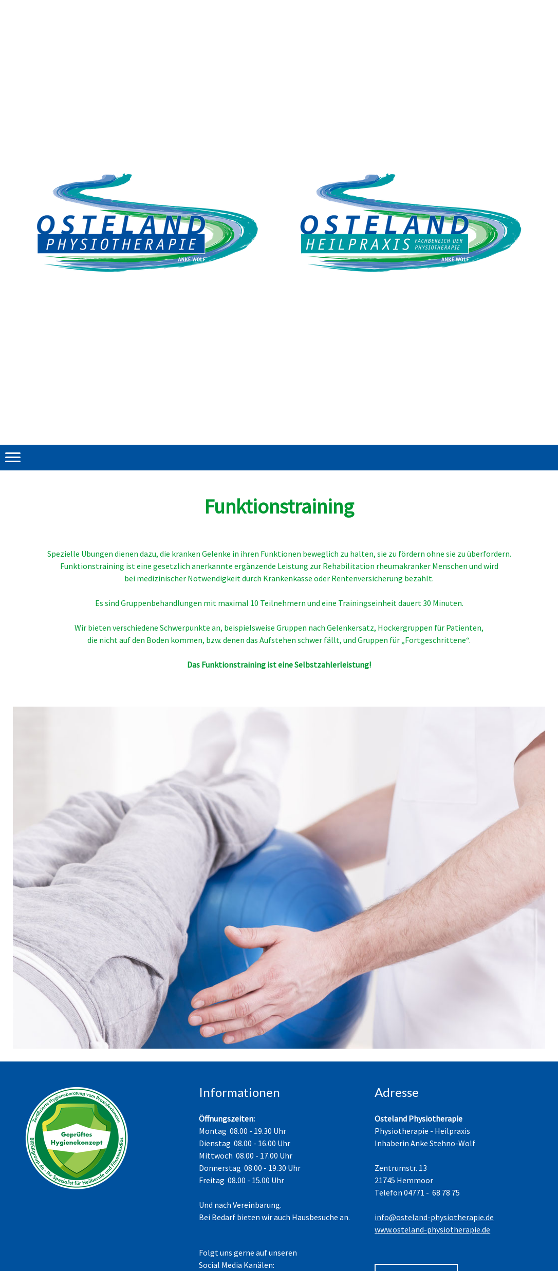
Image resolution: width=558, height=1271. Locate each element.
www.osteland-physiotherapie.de (432, 1229)
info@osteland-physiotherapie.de (434, 1217)
